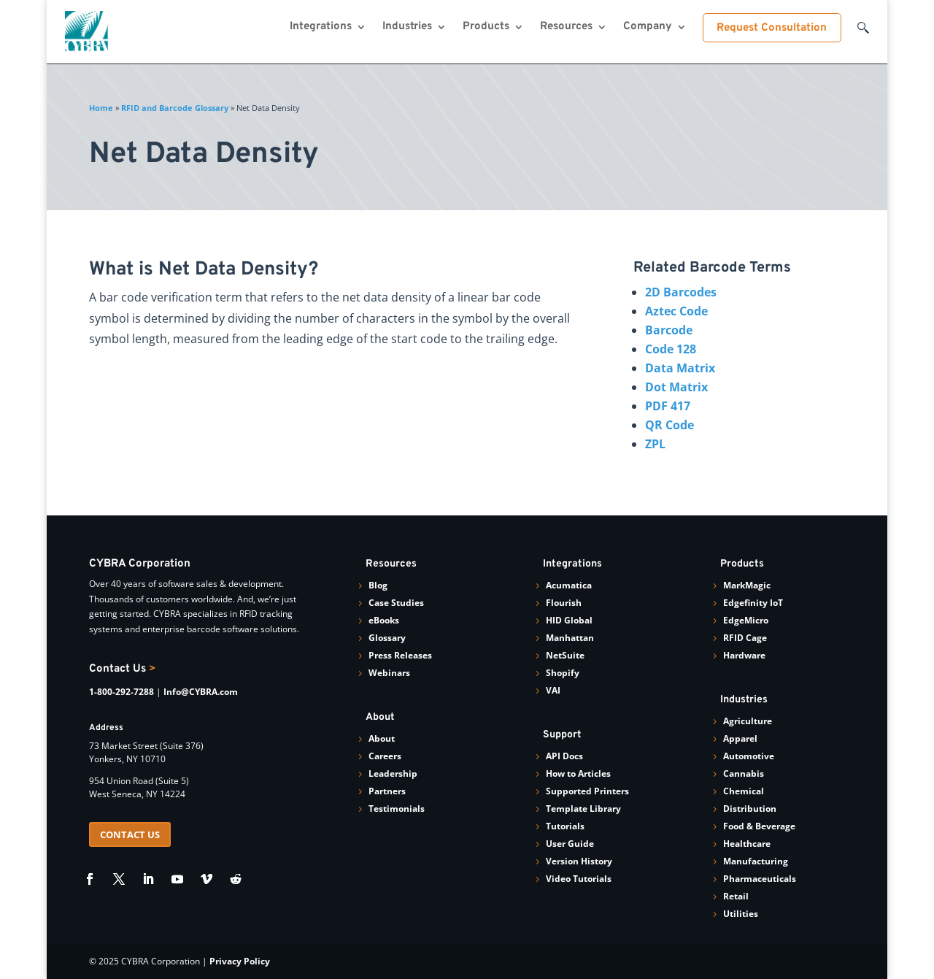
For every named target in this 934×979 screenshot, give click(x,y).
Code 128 (670, 349)
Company (647, 28)
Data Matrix (680, 368)
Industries (407, 28)
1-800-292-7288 (121, 692)
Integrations (321, 28)
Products (486, 28)
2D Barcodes (681, 292)
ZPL (655, 444)
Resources (566, 28)
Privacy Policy (239, 961)
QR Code (669, 425)
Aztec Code (676, 311)
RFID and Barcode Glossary (174, 107)
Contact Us (122, 669)
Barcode (668, 330)
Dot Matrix (676, 387)
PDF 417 (667, 406)
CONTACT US (130, 834)
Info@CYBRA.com (200, 692)
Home (101, 107)
